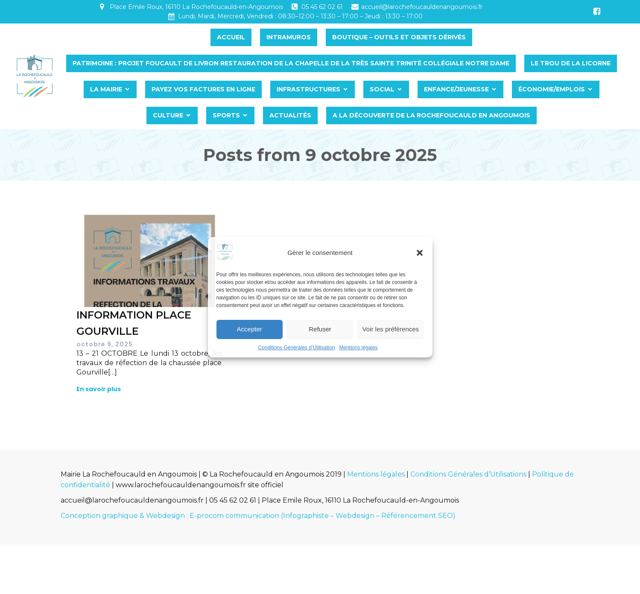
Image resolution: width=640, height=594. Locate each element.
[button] (419, 253)
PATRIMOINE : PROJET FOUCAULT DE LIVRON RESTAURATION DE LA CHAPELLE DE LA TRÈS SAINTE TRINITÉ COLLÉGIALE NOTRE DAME (300, 63)
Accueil (240, 37)
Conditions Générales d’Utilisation (296, 348)
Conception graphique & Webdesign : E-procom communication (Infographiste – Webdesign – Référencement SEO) (258, 516)
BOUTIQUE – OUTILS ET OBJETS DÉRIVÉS (408, 37)
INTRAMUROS (298, 37)
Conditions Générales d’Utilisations (468, 474)
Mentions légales (358, 348)
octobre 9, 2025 (104, 344)
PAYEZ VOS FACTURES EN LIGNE (213, 89)
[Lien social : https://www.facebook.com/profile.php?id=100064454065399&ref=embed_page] (596, 11)
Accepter (249, 329)
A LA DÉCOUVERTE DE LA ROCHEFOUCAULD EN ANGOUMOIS (441, 115)
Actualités (300, 115)
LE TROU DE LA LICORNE (580, 63)
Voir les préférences (390, 329)
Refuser (320, 329)
